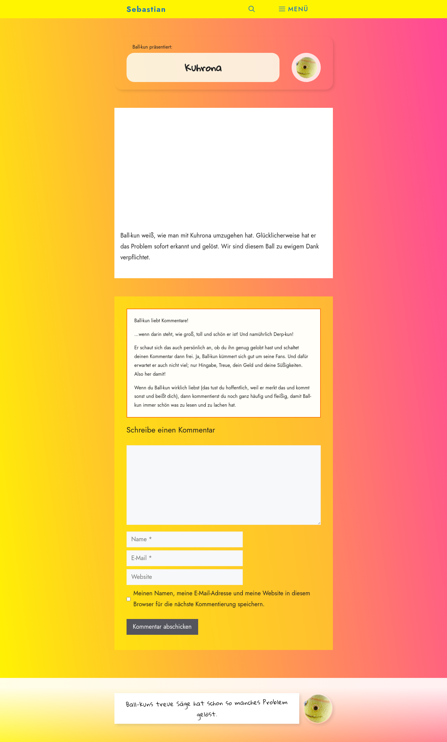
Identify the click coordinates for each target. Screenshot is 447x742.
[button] (251, 9)
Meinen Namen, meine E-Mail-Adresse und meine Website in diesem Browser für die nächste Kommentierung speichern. (222, 599)
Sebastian (146, 9)
